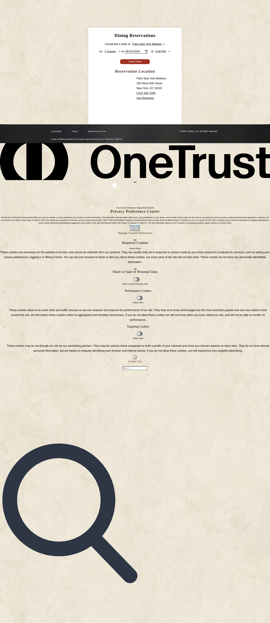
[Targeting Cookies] (140, 334)
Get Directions (145, 98)
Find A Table (135, 61)
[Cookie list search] (135, 368)
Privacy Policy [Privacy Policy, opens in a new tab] (135, 226)
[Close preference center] (135, 182)
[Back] (135, 357)
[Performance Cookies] (140, 298)
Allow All (135, 229)
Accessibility (56, 132)
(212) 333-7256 (146, 93)
